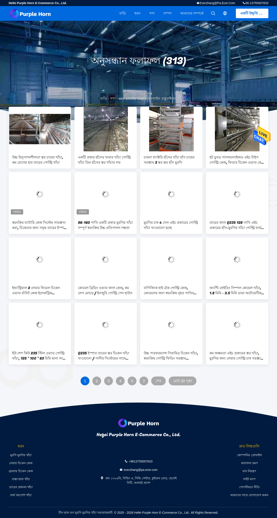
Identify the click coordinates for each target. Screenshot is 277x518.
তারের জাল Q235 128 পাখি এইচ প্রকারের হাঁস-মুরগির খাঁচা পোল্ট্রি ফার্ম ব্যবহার (235, 225)
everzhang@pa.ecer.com (217, 3)
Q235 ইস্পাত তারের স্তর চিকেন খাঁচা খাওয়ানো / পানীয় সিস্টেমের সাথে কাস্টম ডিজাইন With (103, 356)
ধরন (137, 13)
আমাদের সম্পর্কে (191, 13)
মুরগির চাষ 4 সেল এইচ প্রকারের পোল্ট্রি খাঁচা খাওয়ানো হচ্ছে (171, 225)
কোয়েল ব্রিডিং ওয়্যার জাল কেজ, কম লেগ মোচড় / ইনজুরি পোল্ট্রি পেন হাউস (105, 290)
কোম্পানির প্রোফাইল (249, 455)
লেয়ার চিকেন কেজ (21, 463)
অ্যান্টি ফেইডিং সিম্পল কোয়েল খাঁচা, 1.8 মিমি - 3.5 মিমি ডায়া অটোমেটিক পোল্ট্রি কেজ (235, 290)
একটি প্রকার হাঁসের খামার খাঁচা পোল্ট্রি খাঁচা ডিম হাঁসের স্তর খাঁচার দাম (104, 160)
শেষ (158, 381)
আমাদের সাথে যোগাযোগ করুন (249, 495)
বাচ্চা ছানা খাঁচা (21, 479)
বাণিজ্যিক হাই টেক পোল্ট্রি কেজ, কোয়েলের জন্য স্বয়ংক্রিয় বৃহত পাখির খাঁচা (169, 290)
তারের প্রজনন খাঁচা (21, 487)
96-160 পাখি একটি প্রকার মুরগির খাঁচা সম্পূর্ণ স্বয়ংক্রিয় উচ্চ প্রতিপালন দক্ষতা (105, 225)
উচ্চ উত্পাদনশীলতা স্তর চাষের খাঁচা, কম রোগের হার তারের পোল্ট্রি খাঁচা (37, 160)
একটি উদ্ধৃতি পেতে (253, 13)
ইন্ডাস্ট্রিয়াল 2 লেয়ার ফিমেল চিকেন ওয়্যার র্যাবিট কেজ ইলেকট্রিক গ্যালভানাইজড (36, 290)
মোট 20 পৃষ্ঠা (182, 381)
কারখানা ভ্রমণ (249, 463)
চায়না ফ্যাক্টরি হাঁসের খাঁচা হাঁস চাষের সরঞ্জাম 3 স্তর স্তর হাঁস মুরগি (169, 160)
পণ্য (152, 13)
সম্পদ (167, 13)
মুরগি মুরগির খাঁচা (21, 455)
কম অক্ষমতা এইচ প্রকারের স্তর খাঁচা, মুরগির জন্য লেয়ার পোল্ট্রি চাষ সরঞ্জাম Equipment (236, 356)
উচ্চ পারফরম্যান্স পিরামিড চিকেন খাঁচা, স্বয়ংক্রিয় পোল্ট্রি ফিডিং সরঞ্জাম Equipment (171, 356)
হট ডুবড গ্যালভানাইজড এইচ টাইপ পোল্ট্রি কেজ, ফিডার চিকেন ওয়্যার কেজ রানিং (236, 160)
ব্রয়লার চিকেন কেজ (21, 471)
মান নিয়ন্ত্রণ (249, 471)
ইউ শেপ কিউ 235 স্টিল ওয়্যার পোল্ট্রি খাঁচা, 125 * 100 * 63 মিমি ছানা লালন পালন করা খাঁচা (40, 356)
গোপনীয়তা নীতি (249, 487)
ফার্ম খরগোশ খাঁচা (21, 495)
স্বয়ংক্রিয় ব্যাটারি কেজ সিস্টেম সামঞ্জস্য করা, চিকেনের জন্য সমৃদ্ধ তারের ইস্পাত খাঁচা (39, 225)
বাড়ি (122, 13)
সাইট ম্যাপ (249, 479)
